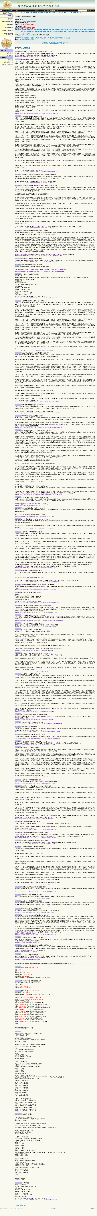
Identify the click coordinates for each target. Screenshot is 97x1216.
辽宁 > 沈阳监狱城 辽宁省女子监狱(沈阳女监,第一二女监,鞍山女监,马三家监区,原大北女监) (45, 38)
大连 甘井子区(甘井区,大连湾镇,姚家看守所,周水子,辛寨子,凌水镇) (44, 12)
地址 (91, 10)
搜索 (88, 10)
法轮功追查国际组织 (7, 64)
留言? (93, 1209)
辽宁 (18, 12)
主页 (25, 1205)
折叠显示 (26, 48)
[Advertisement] (41, 1213)
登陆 (36, 10)
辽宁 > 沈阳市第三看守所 (27, 39)
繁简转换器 (9, 53)
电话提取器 (9, 55)
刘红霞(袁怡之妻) (75, 12)
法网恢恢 (10, 60)
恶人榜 (22, 1205)
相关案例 (17, 1205)
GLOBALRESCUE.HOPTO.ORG (9, 10)
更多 (17, 1023)
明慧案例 (17, 28)
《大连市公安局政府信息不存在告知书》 (55, 43)
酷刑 (29, 33)
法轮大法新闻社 (8, 62)
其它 (94, 10)
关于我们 (54, 1209)
